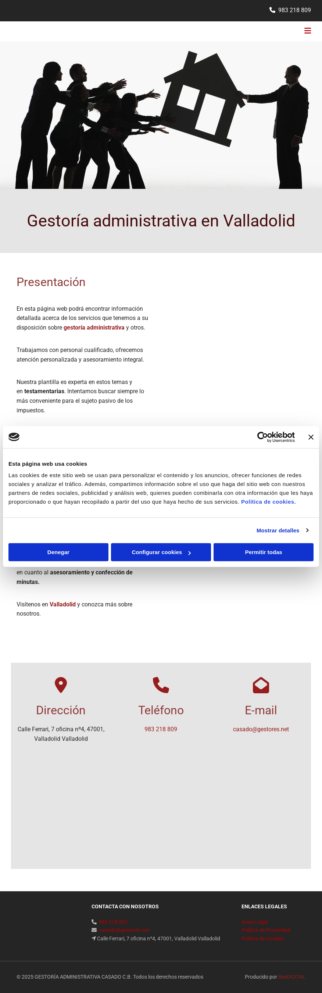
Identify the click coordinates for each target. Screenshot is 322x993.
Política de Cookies (263, 938)
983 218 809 (294, 10)
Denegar (58, 552)
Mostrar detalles (278, 530)
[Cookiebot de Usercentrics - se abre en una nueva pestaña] (262, 437)
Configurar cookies (161, 552)
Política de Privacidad (266, 930)
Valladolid (63, 604)
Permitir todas (263, 552)
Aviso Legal (255, 922)
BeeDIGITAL (291, 977)
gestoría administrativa (94, 327)
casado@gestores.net (261, 729)
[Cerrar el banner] (311, 437)
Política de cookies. (268, 502)
